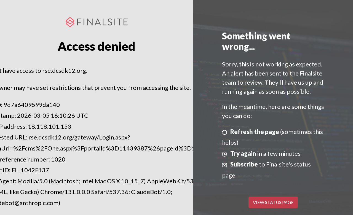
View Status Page (273, 202)
